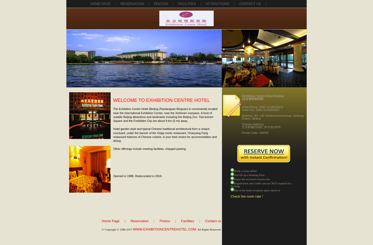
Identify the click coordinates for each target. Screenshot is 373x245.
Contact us (213, 221)
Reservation (139, 221)
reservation (132, 4)
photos (161, 4)
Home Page (100, 4)
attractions (217, 4)
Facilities (187, 221)
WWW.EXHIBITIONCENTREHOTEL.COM (164, 229)
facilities (187, 4)
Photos (165, 221)
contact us (250, 4)
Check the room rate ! (247, 196)
